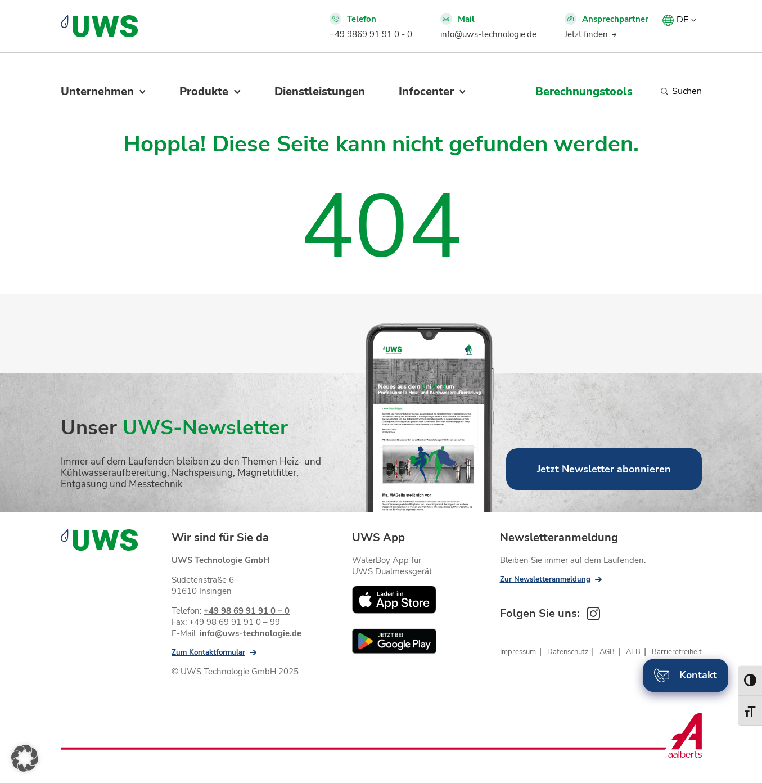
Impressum (518, 652)
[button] (24, 758)
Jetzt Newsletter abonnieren (604, 469)
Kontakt (685, 675)
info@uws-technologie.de (488, 34)
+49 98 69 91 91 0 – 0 (247, 610)
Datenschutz (567, 652)
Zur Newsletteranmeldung (545, 579)
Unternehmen (97, 91)
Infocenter (426, 91)
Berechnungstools (584, 91)
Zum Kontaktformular (208, 652)
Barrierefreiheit (677, 652)
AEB (633, 652)
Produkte (203, 91)
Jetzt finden (586, 34)
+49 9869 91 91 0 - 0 (371, 34)
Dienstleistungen (319, 91)
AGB (607, 652)
